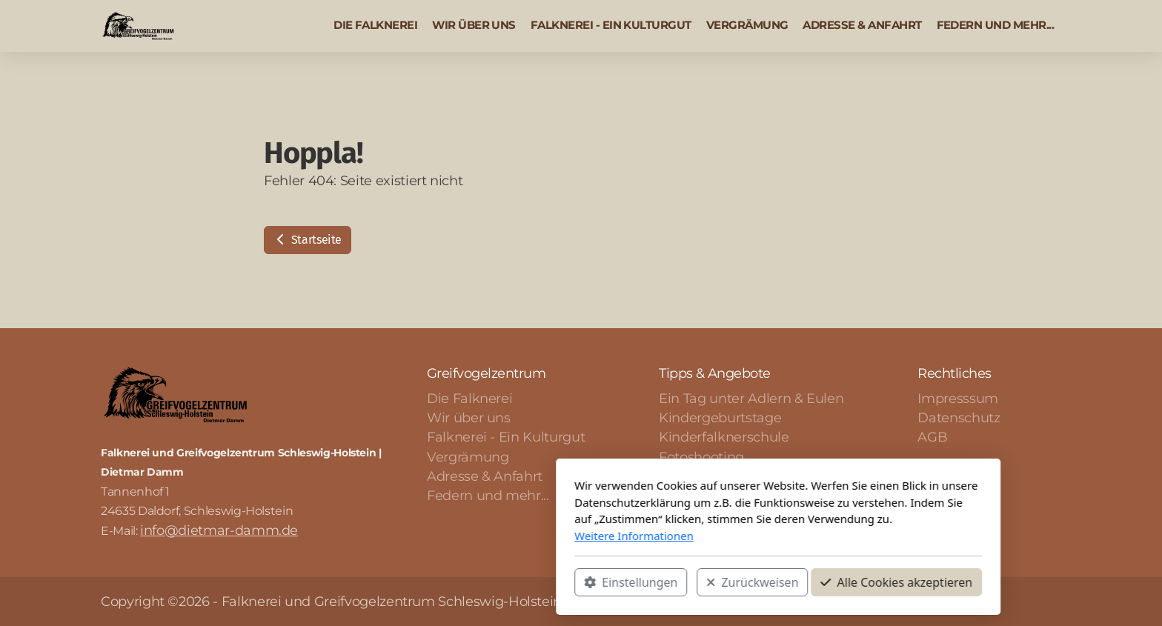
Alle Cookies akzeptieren (699, 582)
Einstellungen (433, 582)
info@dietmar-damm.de (219, 530)
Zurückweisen (555, 582)
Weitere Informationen (437, 535)
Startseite (307, 240)
